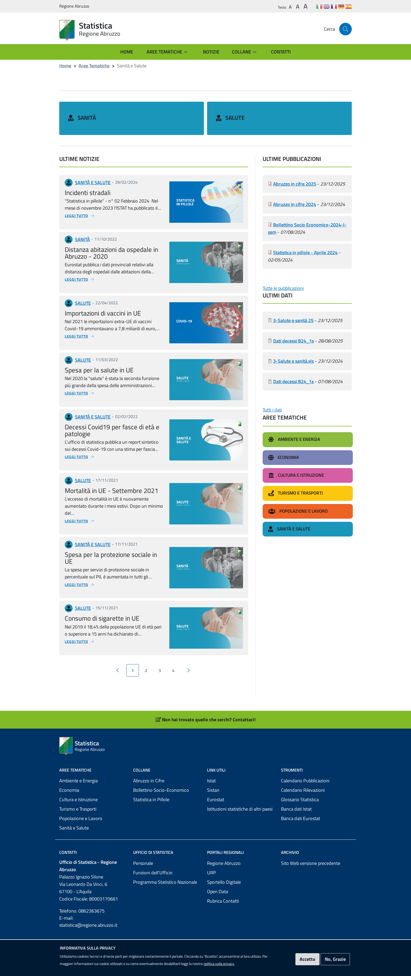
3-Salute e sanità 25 (293, 307)
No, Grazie (335, 959)
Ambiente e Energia (78, 768)
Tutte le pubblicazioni (283, 275)
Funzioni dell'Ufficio (152, 860)
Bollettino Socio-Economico (161, 777)
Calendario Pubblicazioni (305, 768)
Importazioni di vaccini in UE (103, 300)
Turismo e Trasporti (77, 796)
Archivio (290, 840)
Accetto (307, 959)
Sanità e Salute (74, 815)
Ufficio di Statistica (153, 840)
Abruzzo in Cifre (148, 768)
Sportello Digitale (224, 869)
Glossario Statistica (300, 787)
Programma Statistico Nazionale (165, 869)
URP (211, 860)
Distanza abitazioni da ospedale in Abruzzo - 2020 (111, 240)
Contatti (68, 840)
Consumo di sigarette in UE (102, 606)
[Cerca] (345, 29)
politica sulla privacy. (219, 963)
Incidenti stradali (87, 180)
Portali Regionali (225, 840)
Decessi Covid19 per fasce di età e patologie (112, 417)
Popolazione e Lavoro (80, 806)
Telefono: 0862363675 (82, 898)
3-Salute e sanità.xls (293, 348)
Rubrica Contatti (223, 888)
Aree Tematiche (94, 65)
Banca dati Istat (296, 796)
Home (65, 65)
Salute (235, 111)
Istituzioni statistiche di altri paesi (240, 796)
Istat (211, 768)
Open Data (217, 879)
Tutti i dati (272, 397)
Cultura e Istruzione (78, 787)
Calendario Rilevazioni (303, 777)
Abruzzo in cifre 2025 (294, 171)
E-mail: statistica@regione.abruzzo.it (88, 909)
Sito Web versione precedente (310, 850)
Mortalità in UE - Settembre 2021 (111, 478)
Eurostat (215, 787)
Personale (143, 850)
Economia (69, 777)
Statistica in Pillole (151, 787)
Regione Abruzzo (224, 850)
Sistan (213, 777)
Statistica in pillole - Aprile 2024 (305, 239)
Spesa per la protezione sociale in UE (111, 545)
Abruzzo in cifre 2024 (294, 191)
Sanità (87, 111)
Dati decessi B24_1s (293, 328)
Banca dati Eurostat (300, 806)
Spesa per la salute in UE (99, 357)
